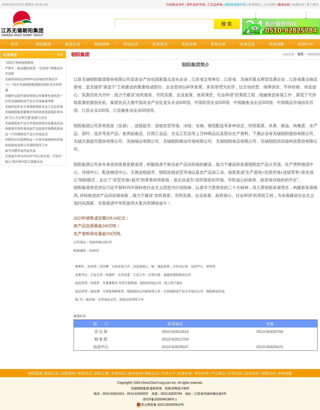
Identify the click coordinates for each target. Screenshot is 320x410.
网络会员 (152, 373)
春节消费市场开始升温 (20, 150)
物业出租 (284, 4)
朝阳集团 (43, 44)
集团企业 (72, 44)
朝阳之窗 (101, 373)
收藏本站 (298, 4)
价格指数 (276, 44)
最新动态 (85, 373)
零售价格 (218, 44)
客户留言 (313, 4)
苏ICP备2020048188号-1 (160, 399)
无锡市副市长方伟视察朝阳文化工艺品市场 (34, 106)
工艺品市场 (214, 4)
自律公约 (305, 44)
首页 (14, 44)
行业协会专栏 (175, 4)
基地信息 (252, 373)
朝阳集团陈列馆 (235, 4)
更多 (60, 54)
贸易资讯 (160, 44)
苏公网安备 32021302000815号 (160, 404)
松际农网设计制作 (177, 388)
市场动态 (130, 44)
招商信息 (268, 373)
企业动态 (10, 54)
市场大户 (168, 373)
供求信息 (247, 44)
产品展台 (218, 373)
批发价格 (189, 44)
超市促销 (135, 373)
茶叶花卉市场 (196, 4)
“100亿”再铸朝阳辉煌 (19, 62)
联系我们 (255, 4)
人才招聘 (269, 4)
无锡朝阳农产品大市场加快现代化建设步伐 (34, 123)
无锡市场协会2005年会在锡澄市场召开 (31, 79)
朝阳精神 (101, 44)
